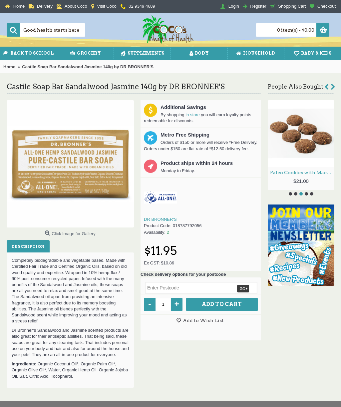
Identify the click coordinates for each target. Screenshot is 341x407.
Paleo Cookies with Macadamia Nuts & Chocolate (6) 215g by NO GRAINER (302, 172)
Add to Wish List (203, 320)
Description (28, 246)
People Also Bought (295, 86)
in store (192, 114)
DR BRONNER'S (160, 219)
